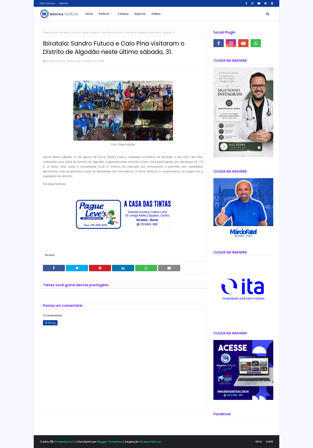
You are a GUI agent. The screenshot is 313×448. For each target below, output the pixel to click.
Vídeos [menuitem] (155, 14)
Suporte (63, 3)
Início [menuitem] (89, 14)
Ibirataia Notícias (55, 61)
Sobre (269, 441)
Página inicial (50, 32)
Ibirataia (64, 32)
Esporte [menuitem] (140, 14)
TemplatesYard (65, 441)
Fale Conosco (47, 3)
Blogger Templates (109, 441)
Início (259, 441)
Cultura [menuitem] (123, 14)
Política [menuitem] (104, 14)
